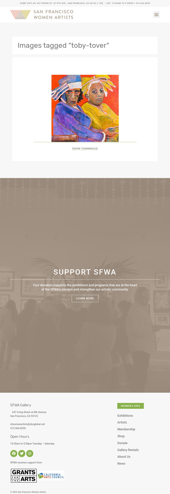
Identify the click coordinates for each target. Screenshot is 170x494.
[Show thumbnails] (85, 148)
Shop (121, 436)
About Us (123, 456)
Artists (122, 422)
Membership (126, 429)
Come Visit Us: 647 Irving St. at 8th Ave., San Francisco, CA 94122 (58, 3)
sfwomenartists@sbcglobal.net (27, 424)
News (121, 463)
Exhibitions (125, 415)
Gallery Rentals (128, 450)
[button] (156, 14)
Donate (122, 443)
